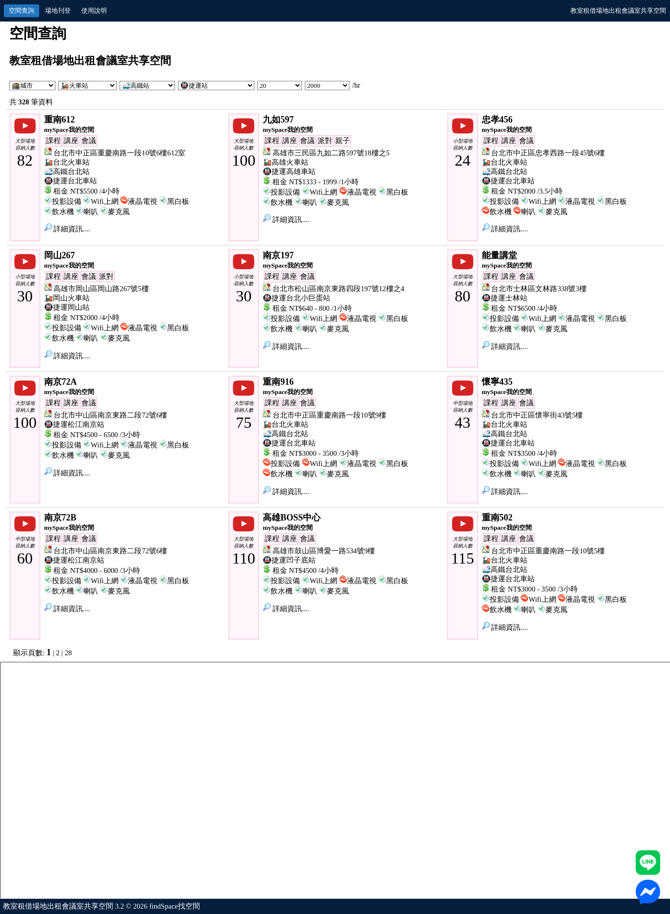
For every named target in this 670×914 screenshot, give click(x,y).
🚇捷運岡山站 (67, 307)
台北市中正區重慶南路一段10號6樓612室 (119, 153)
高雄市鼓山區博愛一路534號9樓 (324, 551)
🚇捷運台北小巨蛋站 (296, 298)
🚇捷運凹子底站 (289, 560)
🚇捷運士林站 (504, 298)
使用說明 (94, 10)
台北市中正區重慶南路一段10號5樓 (548, 551)
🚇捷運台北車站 (70, 181)
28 (68, 653)
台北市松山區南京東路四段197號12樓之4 (338, 289)
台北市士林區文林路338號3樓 (538, 289)
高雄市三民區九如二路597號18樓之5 (331, 153)
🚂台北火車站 (67, 162)
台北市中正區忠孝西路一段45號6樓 (548, 153)
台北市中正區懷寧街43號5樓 (537, 415)
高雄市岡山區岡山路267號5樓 (101, 289)
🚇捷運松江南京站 (74, 424)
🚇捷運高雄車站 (289, 171)
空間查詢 (21, 10)
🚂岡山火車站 (67, 298)
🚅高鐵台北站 (67, 171)
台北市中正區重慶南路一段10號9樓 (329, 415)
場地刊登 (58, 10)
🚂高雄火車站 (285, 162)
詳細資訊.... (67, 229)
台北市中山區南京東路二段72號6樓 (110, 415)
